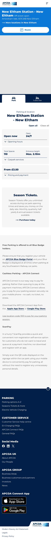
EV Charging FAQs (11, 426)
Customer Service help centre (16, 422)
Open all (33, 125)
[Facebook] (3, 446)
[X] (13, 446)
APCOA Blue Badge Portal (19, 259)
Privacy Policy (8, 536)
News (4, 485)
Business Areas (9, 474)
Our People (7, 462)
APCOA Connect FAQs (13, 429)
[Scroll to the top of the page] (48, 388)
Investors (6, 481)
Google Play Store (36, 308)
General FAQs (8, 433)
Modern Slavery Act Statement (15, 529)
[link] (25, 220)
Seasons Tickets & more (13, 406)
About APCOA (9, 458)
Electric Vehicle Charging (14, 410)
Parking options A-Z (11, 402)
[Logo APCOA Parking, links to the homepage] (9, 3)
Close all (44, 125)
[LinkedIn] (8, 446)
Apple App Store (15, 308)
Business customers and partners (18, 478)
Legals (4, 533)
